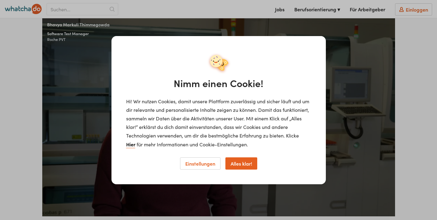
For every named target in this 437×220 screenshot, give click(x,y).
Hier (130, 144)
